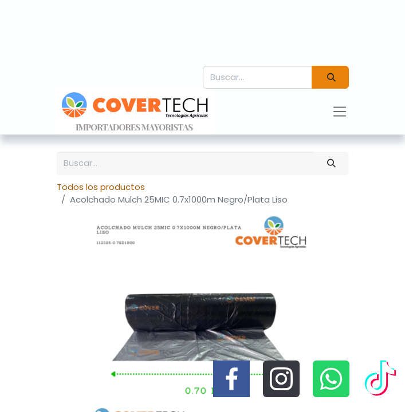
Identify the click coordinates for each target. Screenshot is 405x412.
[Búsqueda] (330, 77)
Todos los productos (101, 187)
